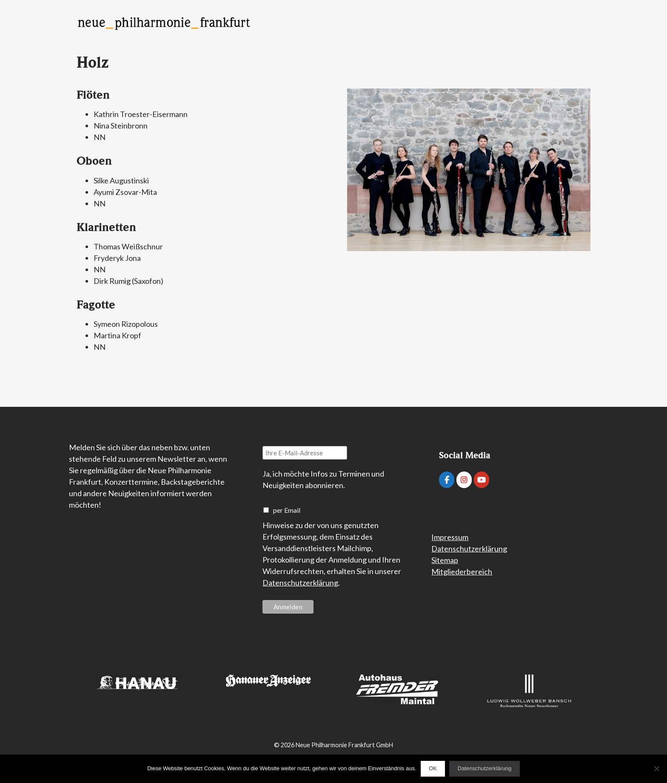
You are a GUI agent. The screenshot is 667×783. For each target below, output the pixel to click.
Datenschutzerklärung (300, 582)
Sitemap (444, 560)
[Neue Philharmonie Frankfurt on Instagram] (464, 480)
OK (433, 768)
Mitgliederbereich (461, 571)
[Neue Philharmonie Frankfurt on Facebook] (446, 480)
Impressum (449, 537)
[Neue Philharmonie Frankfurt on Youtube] (481, 480)
